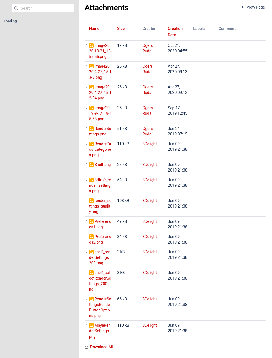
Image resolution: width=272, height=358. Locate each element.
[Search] (16, 8)
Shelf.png (102, 164)
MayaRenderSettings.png (99, 331)
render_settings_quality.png (100, 206)
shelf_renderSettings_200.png (100, 257)
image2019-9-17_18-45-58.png (100, 113)
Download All (101, 347)
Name (94, 28)
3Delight (150, 144)
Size (121, 28)
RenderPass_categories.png (100, 149)
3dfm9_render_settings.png (100, 185)
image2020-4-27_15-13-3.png (100, 72)
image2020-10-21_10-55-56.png (100, 51)
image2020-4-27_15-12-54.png (100, 92)
